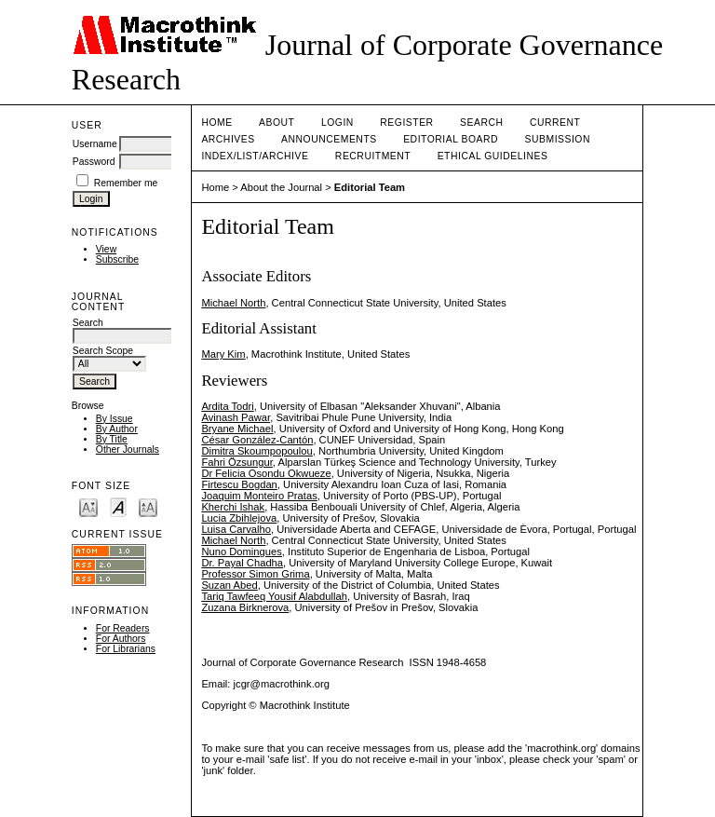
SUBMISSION (557, 139)
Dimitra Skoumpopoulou (256, 450)
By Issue (114, 419)
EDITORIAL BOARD (450, 139)
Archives (227, 139)
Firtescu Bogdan (239, 484)
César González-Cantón (257, 439)
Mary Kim (223, 354)
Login (337, 122)
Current (555, 122)
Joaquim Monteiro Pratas (259, 495)
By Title (112, 439)
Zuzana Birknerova (245, 607)
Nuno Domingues (241, 551)
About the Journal (281, 187)
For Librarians (125, 649)
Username (95, 144)
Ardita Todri (227, 406)
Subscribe (117, 259)
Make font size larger (148, 506)
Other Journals (127, 449)
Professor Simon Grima (255, 573)
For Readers (123, 628)
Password (94, 162)
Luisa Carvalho (236, 529)
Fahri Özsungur (236, 462)
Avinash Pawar (235, 417)
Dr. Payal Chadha (242, 562)
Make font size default (118, 506)
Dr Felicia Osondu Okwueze (266, 473)
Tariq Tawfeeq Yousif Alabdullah (274, 596)
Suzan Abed (229, 585)
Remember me (126, 183)
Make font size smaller (88, 506)
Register (406, 122)
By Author (117, 429)
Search (481, 122)
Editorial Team (369, 187)
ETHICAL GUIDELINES (493, 156)
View (106, 249)
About (276, 122)
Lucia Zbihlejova (239, 518)
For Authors (121, 638)
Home (216, 122)
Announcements (329, 139)
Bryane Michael (237, 428)
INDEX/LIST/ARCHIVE (254, 156)
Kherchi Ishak (232, 506)
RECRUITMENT (373, 156)
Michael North (233, 302)
